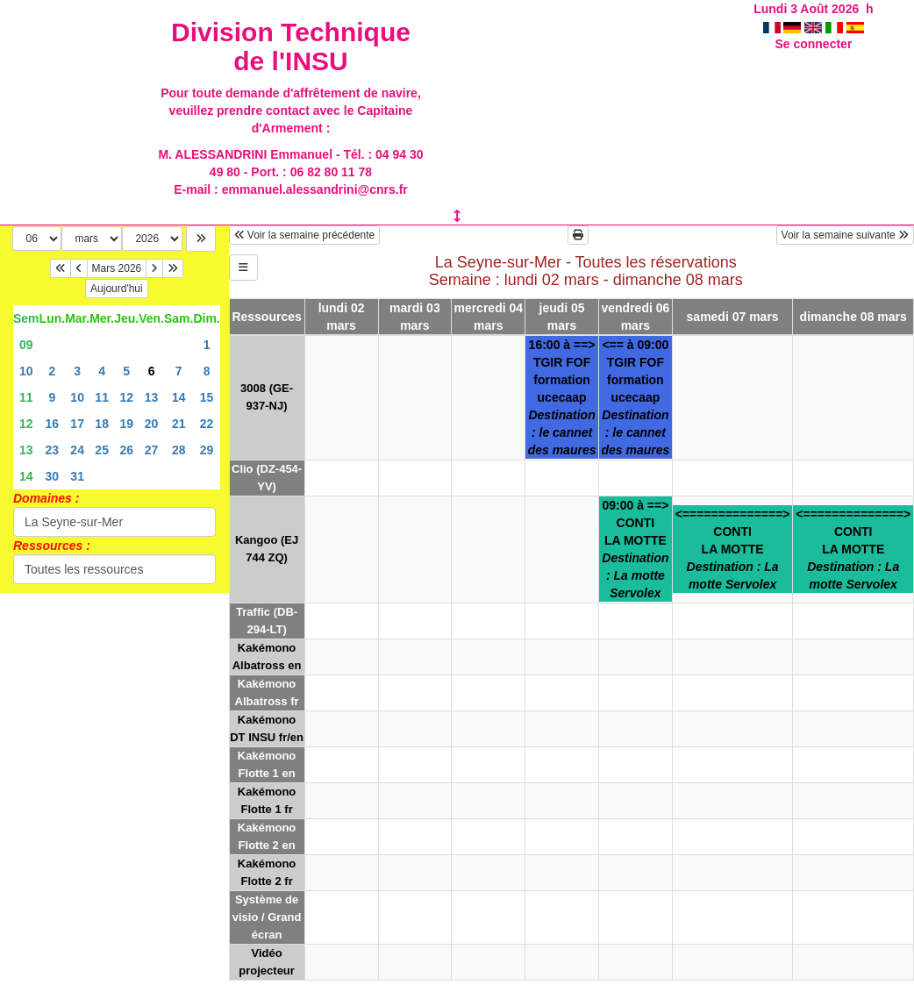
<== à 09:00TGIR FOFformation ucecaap (635, 397)
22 (207, 424)
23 (53, 450)
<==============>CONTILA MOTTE (732, 549)
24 (77, 450)
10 (26, 371)
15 (207, 397)
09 (26, 345)
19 (126, 424)
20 (152, 424)
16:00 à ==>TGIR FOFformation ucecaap (562, 397)
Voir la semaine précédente (304, 235)
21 (179, 424)
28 (179, 450)
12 (126, 397)
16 (53, 424)
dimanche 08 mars (853, 317)
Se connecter (813, 44)
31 (77, 476)
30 (53, 476)
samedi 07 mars (733, 317)
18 (102, 424)
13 (152, 397)
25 (102, 450)
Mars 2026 (117, 268)
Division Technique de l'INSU (291, 46)
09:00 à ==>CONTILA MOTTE (635, 549)
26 (126, 450)
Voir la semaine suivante (845, 235)
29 (207, 450)
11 (26, 397)
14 (179, 397)
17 (77, 424)
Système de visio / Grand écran (267, 917)
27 (152, 450)
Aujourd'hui (116, 288)
